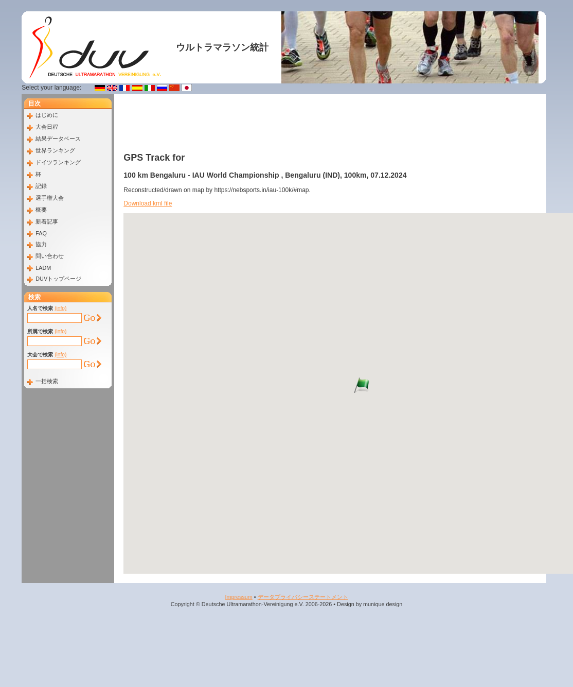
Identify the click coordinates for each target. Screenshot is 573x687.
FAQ (41, 233)
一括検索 (46, 381)
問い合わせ (49, 256)
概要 (41, 210)
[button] (354, 385)
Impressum (238, 597)
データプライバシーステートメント (303, 597)
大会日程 (46, 127)
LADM (43, 268)
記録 (41, 186)
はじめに (46, 115)
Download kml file (147, 203)
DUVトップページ (58, 279)
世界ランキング (55, 150)
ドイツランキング (58, 162)
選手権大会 (49, 198)
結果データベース (58, 138)
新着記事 (46, 221)
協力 (41, 244)
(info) (60, 308)
